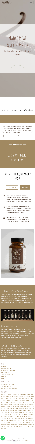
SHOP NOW (17, 66)
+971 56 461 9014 (6, 386)
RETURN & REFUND (6, 368)
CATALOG (3, 376)
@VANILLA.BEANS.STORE (8, 384)
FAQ (2, 378)
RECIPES (25, 187)
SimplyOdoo (25, 441)
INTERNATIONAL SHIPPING (8, 370)
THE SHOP (12, 187)
